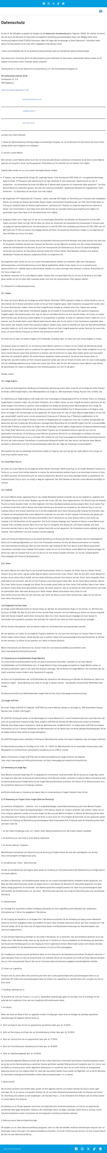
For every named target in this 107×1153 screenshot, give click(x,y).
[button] (100, 11)
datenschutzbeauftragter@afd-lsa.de (15, 90)
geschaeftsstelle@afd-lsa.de (32, 99)
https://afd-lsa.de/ (29, 123)
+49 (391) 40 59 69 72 (29, 111)
